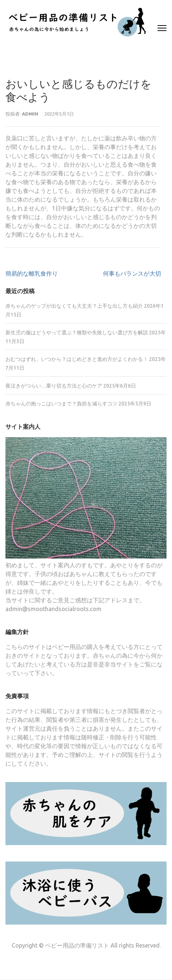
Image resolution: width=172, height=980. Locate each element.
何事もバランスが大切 (132, 273)
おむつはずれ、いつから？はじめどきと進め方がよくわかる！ (76, 359)
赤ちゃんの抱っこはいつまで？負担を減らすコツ (61, 404)
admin (30, 113)
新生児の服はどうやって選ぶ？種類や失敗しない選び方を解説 (76, 332)
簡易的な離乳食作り (31, 273)
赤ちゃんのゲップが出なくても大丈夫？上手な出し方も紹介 (74, 306)
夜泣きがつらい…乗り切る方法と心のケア (53, 386)
